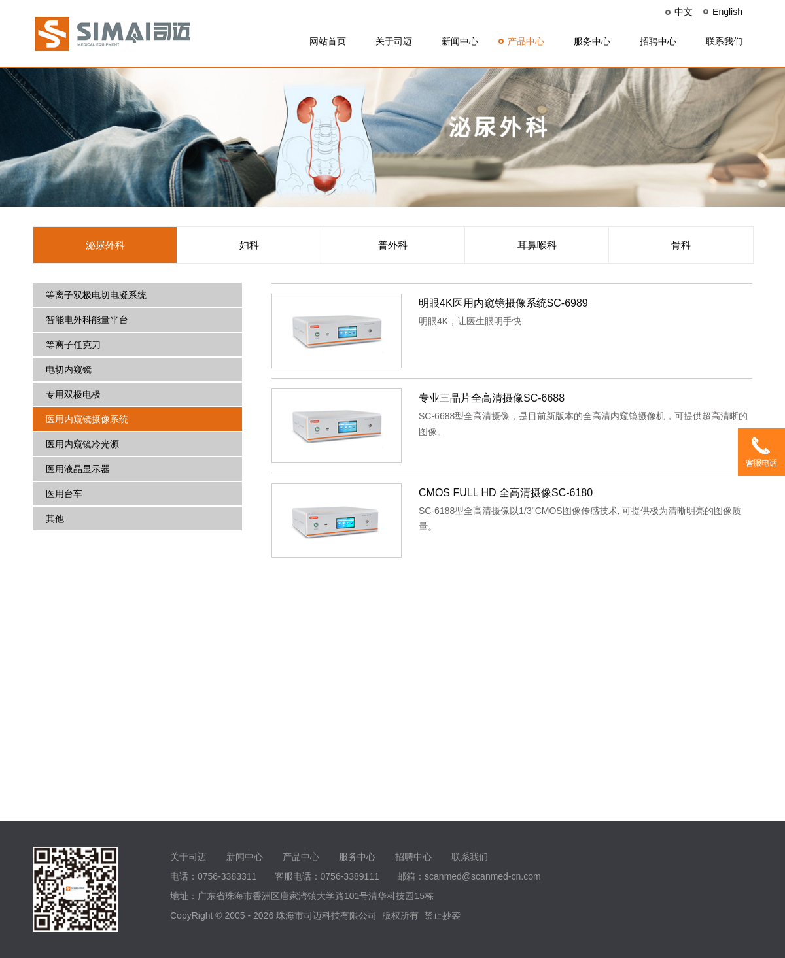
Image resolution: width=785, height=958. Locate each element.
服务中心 (592, 41)
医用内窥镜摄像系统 (87, 419)
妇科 (249, 244)
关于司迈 (393, 41)
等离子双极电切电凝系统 (96, 295)
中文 (683, 12)
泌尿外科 (105, 244)
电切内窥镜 (69, 369)
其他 (55, 518)
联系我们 (724, 41)
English (727, 12)
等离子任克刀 (73, 344)
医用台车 (64, 493)
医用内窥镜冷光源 (82, 444)
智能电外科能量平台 (87, 320)
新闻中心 (460, 41)
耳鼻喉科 (537, 244)
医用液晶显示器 (78, 469)
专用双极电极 (73, 394)
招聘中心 (658, 41)
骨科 (681, 244)
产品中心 (526, 41)
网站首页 (327, 41)
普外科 (393, 244)
